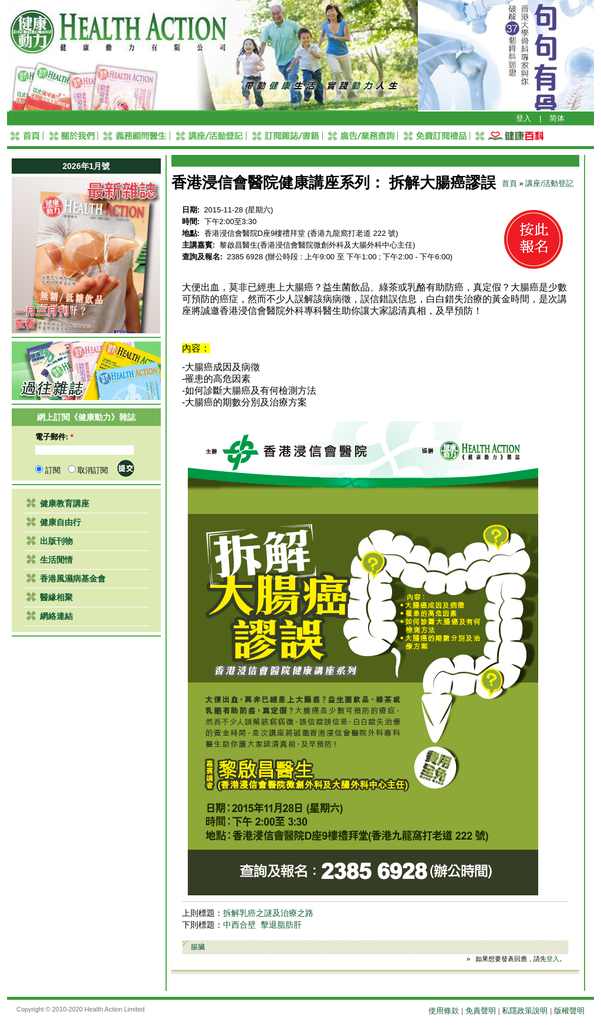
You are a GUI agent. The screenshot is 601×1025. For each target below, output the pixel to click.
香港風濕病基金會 (73, 578)
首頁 (509, 183)
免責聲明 (480, 1010)
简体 (557, 118)
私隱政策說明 (525, 1010)
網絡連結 (56, 616)
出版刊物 (56, 541)
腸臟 (198, 946)
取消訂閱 (88, 470)
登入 (523, 118)
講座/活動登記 (549, 183)
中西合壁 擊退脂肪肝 (262, 925)
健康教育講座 (64, 503)
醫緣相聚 (56, 597)
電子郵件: (54, 436)
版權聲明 (569, 1010)
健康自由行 (60, 522)
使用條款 (443, 1010)
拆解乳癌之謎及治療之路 (268, 913)
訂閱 (47, 470)
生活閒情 (56, 559)
